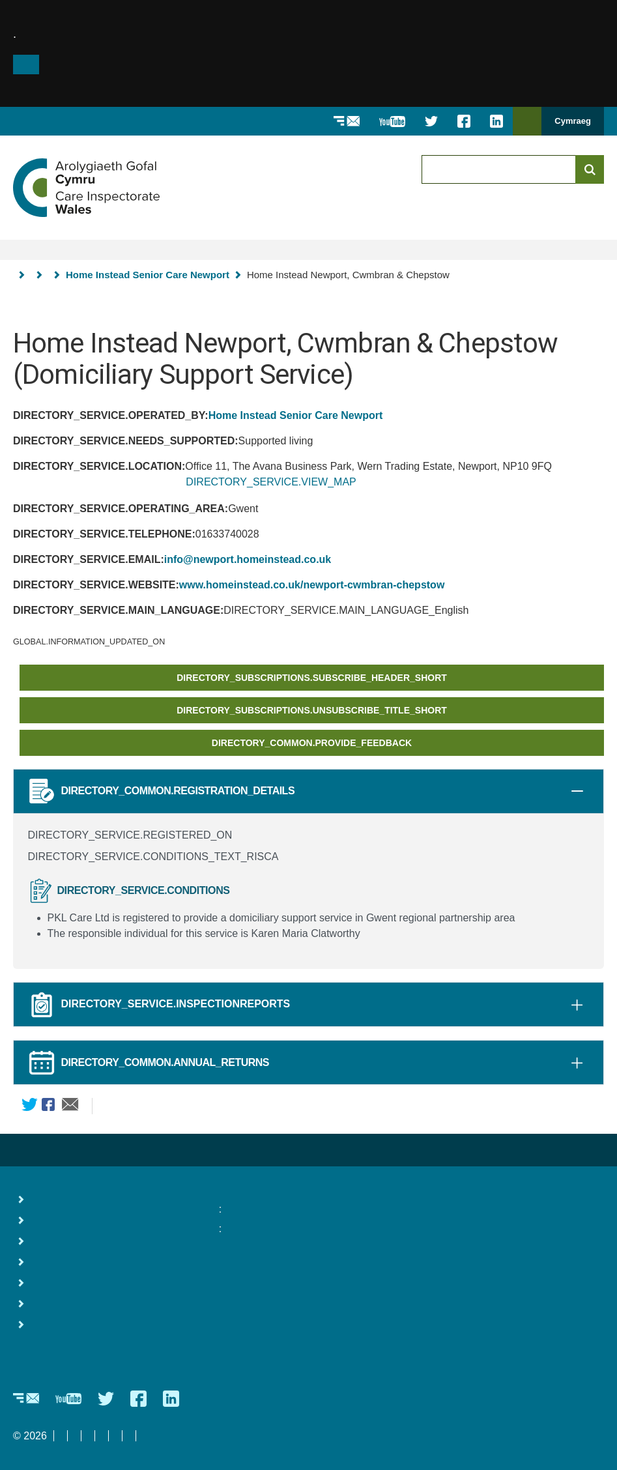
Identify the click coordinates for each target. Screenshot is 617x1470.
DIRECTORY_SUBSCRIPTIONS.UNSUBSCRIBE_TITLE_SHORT (312, 710)
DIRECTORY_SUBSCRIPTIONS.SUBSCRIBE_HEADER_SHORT (312, 677)
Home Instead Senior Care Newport (147, 274)
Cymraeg (572, 121)
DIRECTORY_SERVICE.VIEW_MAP (271, 481)
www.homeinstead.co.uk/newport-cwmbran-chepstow (311, 584)
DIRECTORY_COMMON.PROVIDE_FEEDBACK (312, 743)
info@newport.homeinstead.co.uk (248, 559)
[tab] (577, 791)
